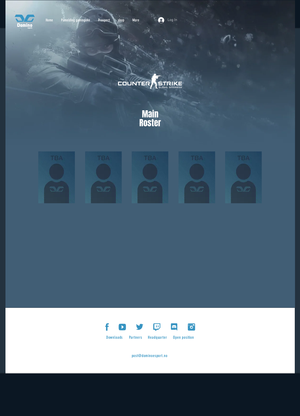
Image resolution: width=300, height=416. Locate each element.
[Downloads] (115, 337)
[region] (57, 179)
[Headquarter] (158, 337)
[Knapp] (25, 21)
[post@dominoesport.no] (150, 355)
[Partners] (136, 337)
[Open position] (184, 337)
